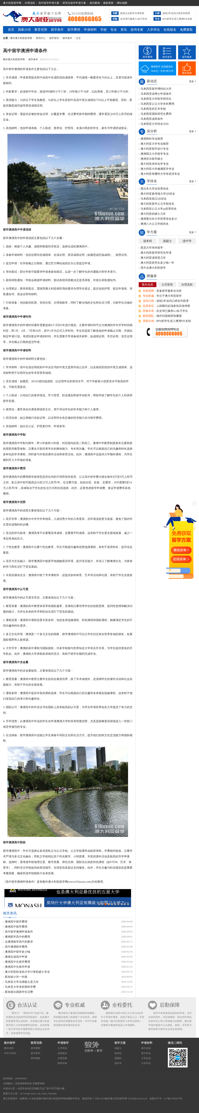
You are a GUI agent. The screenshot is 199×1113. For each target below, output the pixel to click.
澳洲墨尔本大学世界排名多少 (159, 218)
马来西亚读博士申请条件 (156, 93)
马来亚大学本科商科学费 (20, 986)
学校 (103, 29)
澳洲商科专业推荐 (152, 138)
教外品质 (147, 284)
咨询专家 (136, 29)
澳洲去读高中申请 (16, 956)
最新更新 (108, 2)
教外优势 (187, 73)
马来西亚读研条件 (152, 118)
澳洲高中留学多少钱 (17, 951)
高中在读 (146, 1048)
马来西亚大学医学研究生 (156, 98)
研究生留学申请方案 (74, 2)
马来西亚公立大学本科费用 (157, 103)
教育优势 (40, 29)
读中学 (187, 241)
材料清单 (62, 1063)
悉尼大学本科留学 (152, 247)
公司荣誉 (167, 284)
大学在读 (146, 1058)
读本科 (147, 241)
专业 (113, 29)
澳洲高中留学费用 (16, 921)
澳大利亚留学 (10, 1098)
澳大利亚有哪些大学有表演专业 (160, 173)
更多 (191, 81)
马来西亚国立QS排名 (154, 198)
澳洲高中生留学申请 (17, 966)
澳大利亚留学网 (12, 2)
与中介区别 (10, 1053)
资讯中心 (40, 38)
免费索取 (186, 29)
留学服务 (187, 57)
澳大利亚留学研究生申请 (156, 252)
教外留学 (9, 1042)
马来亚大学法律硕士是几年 (22, 981)
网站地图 (122, 2)
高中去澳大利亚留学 (153, 267)
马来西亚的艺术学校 (153, 108)
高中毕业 (146, 1053)
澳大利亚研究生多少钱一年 (157, 262)
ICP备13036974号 (173, 1098)
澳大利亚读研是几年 (153, 257)
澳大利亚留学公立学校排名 (157, 203)
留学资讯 (54, 38)
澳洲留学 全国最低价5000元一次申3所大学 (162, 68)
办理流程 (30, 2)
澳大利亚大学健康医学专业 (157, 168)
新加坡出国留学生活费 (19, 991)
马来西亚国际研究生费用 (156, 113)
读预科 (118, 1058)
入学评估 (153, 29)
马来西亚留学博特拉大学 (156, 88)
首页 (11, 29)
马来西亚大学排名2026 (155, 123)
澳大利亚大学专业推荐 (155, 143)
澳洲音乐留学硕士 (152, 158)
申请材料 (90, 29)
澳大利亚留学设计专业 (155, 148)
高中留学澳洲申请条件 (19, 931)
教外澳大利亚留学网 (32, 16)
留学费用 (73, 29)
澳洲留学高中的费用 (17, 936)
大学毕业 (146, 1063)
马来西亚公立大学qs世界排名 (159, 208)
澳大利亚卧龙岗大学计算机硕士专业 (27, 971)
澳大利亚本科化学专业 (155, 163)
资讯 (123, 29)
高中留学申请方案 (48, 2)
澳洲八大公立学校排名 (155, 223)
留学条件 (57, 29)
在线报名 (169, 29)
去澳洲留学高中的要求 (19, 941)
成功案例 (94, 2)
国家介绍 (24, 29)
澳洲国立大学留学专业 (155, 153)
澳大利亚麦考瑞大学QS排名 (158, 193)
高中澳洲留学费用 (16, 946)
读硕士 (167, 241)
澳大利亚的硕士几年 (153, 213)
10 (128, 904)
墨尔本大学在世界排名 (155, 188)
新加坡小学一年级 (16, 976)
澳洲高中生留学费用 (17, 961)
